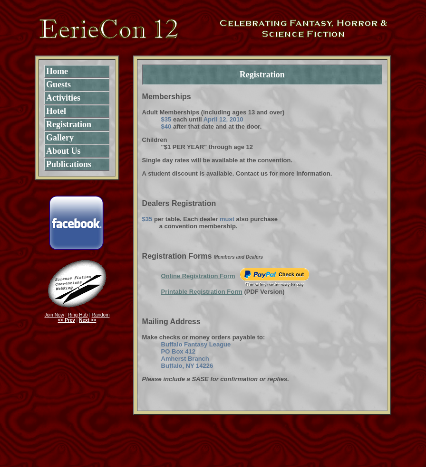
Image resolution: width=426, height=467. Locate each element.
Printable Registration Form (201, 291)
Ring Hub (78, 315)
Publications (68, 164)
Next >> (87, 320)
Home (57, 71)
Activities (63, 98)
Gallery (60, 137)
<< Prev (66, 320)
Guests (58, 84)
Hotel (56, 111)
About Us (63, 151)
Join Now (54, 315)
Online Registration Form (198, 276)
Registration (68, 124)
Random (101, 315)
